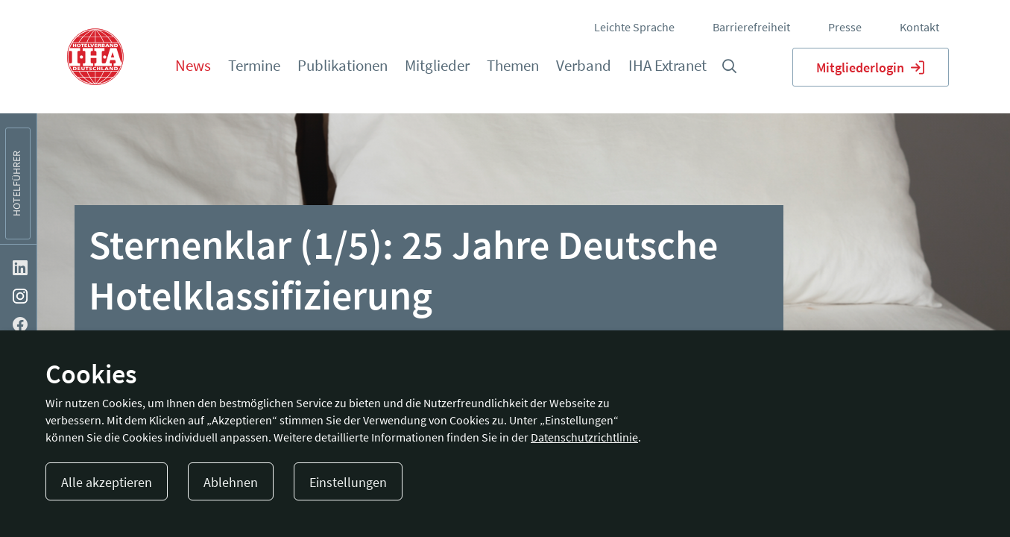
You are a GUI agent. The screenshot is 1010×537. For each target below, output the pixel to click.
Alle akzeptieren (106, 482)
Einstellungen (348, 482)
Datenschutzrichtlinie (584, 437)
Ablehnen (230, 482)
